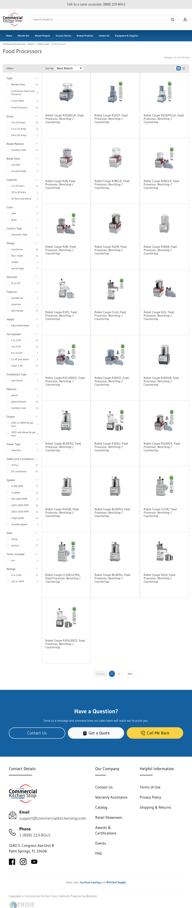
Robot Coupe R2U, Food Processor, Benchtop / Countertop (159, 315)
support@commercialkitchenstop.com (52, 818)
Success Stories (63, 35)
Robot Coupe (43, 44)
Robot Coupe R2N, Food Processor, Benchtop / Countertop (60, 250)
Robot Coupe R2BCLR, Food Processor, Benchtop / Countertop (112, 184)
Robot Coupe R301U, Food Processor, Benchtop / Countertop (111, 447)
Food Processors (59, 44)
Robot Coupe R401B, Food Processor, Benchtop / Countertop (62, 512)
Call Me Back (155, 732)
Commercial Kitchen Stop (14, 44)
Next (130, 673)
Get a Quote (96, 732)
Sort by (49, 68)
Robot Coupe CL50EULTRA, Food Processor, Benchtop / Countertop (63, 578)
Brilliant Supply (116, 882)
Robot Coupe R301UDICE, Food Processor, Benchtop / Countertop (65, 644)
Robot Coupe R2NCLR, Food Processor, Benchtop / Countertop (161, 184)
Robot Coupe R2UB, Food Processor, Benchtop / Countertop (110, 250)
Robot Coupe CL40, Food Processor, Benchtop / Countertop (110, 315)
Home (9, 35)
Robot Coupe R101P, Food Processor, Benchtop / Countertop (111, 119)
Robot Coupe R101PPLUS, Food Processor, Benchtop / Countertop (164, 119)
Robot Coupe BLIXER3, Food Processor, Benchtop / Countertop (112, 512)
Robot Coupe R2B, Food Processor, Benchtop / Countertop (60, 184)
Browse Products (85, 35)
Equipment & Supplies (126, 35)
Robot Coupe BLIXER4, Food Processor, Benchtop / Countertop (112, 578)
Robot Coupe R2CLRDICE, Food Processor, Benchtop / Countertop (65, 381)
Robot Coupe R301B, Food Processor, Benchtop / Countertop (160, 250)
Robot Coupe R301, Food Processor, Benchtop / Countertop (61, 315)
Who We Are (23, 35)
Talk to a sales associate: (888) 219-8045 (96, 4)
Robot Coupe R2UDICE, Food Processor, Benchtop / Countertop (162, 447)
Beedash (91, 896)
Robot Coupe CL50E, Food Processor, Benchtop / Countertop (160, 512)
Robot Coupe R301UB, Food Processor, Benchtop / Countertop (161, 381)
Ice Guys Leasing (90, 882)
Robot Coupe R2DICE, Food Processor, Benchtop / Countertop (111, 381)
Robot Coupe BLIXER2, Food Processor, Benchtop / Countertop (63, 447)
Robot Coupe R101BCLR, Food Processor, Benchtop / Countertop (64, 119)
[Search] (103, 19)
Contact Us (104, 35)
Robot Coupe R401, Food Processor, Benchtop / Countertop (159, 578)
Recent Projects (42, 35)
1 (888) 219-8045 (34, 835)
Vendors (31, 44)
